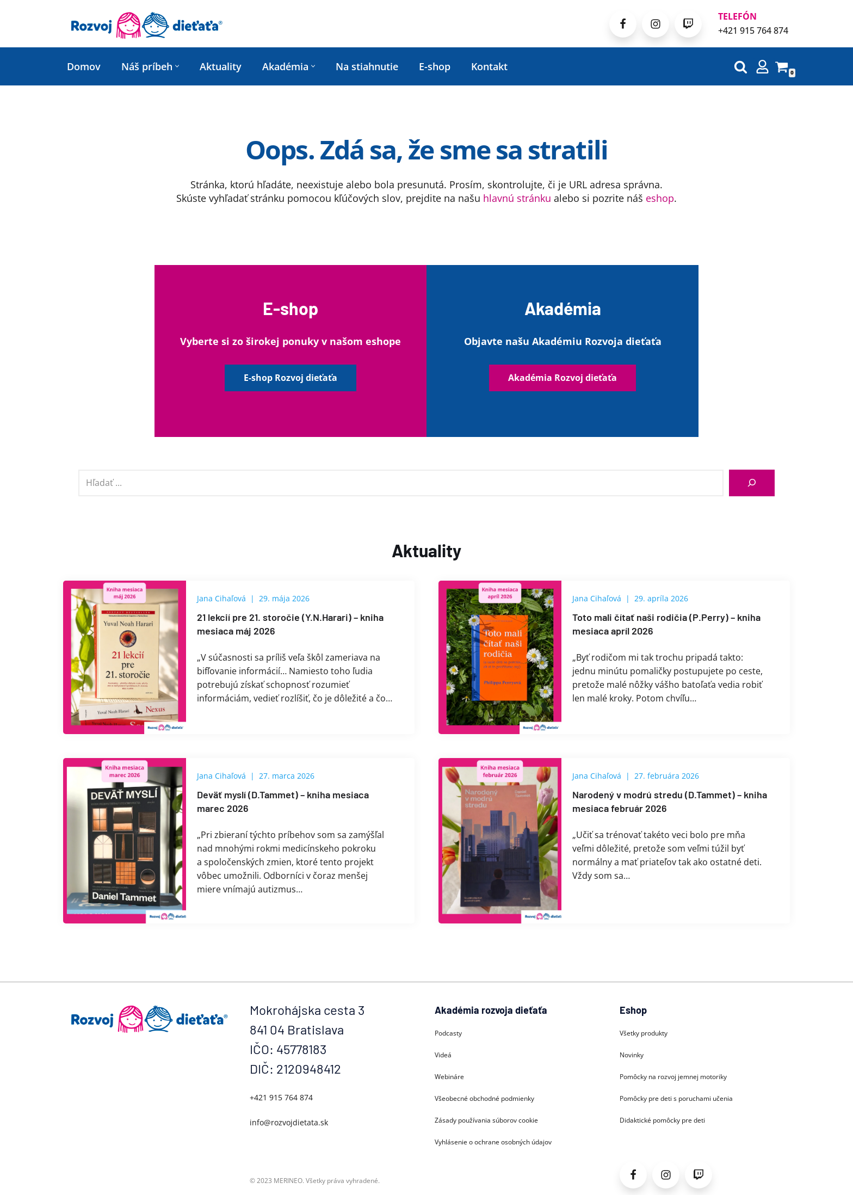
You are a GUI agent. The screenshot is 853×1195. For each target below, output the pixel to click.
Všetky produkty (643, 1033)
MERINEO (288, 1180)
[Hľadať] (740, 66)
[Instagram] (655, 24)
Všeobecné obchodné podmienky (484, 1098)
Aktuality (221, 66)
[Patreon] (688, 24)
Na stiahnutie (367, 66)
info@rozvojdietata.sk (289, 1122)
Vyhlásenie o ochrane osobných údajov (493, 1142)
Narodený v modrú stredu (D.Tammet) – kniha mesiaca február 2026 (669, 801)
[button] (177, 66)
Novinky (632, 1055)
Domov (84, 66)
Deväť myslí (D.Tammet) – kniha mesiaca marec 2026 (283, 801)
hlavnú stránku (517, 198)
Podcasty (448, 1033)
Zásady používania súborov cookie (486, 1120)
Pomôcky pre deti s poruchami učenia (676, 1098)
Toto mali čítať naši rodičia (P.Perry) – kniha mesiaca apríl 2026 (666, 624)
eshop (660, 198)
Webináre (449, 1076)
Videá (443, 1055)
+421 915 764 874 (753, 30)
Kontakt (489, 66)
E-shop (434, 66)
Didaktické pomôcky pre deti (662, 1120)
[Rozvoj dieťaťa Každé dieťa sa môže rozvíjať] (146, 23)
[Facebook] (622, 24)
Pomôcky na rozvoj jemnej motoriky (673, 1076)
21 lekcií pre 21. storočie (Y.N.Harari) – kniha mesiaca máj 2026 (290, 624)
